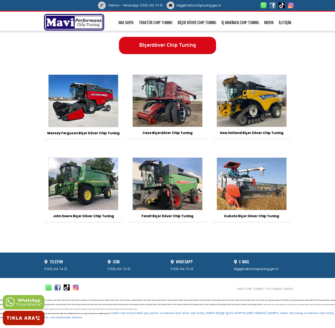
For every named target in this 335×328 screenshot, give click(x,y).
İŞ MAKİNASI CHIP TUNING (240, 22)
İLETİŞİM (285, 22)
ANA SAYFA (126, 22)
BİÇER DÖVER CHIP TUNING (197, 22)
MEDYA (269, 22)
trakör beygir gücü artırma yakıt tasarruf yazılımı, (195, 313)
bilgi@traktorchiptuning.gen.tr (206, 5)
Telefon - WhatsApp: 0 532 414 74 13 (130, 5)
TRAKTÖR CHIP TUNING (155, 22)
